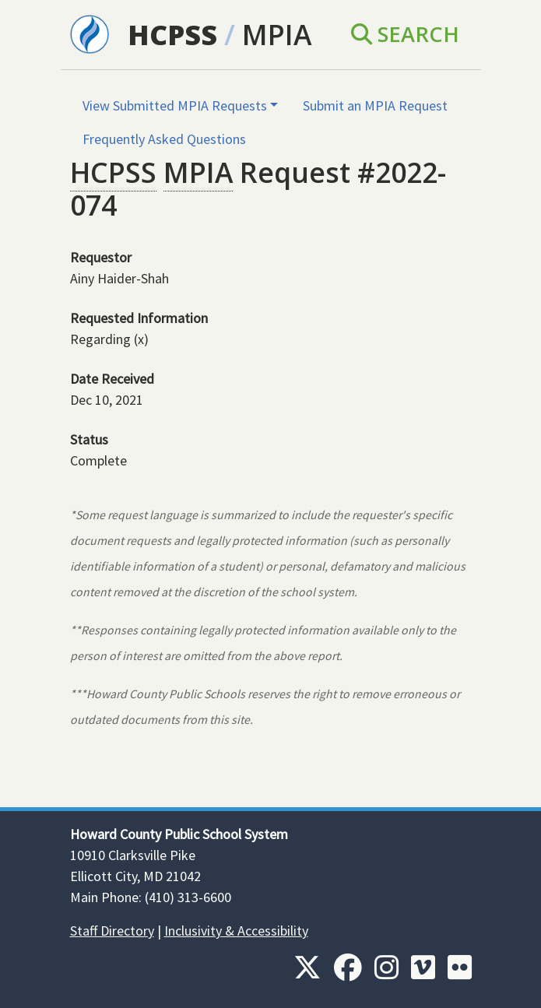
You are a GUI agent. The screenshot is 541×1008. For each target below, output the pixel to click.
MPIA (276, 34)
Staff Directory (112, 931)
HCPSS (172, 34)
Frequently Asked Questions (164, 139)
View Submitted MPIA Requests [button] (175, 105)
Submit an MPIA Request (375, 105)
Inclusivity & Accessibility (236, 931)
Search (405, 33)
